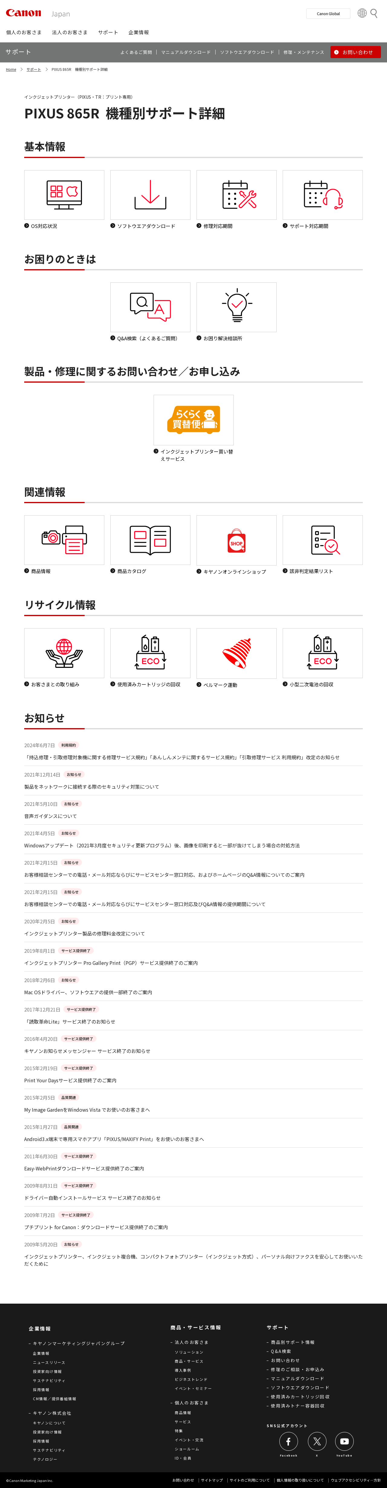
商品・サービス (189, 1361)
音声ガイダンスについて (50, 816)
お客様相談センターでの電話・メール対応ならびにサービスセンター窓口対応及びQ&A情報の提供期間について (145, 904)
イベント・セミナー (193, 1388)
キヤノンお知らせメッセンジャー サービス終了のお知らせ (87, 1050)
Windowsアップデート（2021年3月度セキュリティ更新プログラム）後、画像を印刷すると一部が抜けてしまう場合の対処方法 (162, 845)
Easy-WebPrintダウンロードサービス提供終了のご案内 (84, 1168)
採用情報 (41, 1389)
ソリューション (189, 1351)
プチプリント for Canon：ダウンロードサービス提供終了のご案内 (96, 1227)
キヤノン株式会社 (52, 1413)
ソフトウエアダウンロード (300, 1387)
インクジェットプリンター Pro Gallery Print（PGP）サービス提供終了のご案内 (111, 962)
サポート (34, 69)
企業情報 (41, 1353)
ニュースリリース (49, 1362)
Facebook (289, 1455)
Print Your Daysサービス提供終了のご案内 (70, 1080)
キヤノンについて (49, 1422)
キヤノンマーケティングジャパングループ (79, 1343)
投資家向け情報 (47, 1371)
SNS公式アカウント (287, 1425)
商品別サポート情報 (293, 1342)
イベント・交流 (189, 1439)
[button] (24, 32)
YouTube (344, 1455)
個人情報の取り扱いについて (300, 1480)
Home (11, 69)
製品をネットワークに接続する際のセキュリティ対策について (91, 786)
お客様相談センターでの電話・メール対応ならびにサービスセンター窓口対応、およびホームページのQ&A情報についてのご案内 (164, 874)
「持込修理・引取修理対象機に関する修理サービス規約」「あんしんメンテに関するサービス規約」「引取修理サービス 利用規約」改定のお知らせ (182, 757)
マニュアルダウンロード (298, 1378)
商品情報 (183, 1412)
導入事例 (183, 1370)
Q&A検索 (281, 1351)
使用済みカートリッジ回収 (300, 1397)
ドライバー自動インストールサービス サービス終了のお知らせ (92, 1197)
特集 (179, 1430)
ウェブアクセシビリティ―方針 (356, 1480)
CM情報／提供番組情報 (54, 1398)
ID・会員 (183, 1457)
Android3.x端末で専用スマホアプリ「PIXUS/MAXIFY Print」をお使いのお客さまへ (114, 1139)
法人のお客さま (192, 1342)
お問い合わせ (285, 1360)
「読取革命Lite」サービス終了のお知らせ (69, 1021)
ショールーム (187, 1448)
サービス (183, 1421)
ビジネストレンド (191, 1379)
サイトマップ (212, 1480)
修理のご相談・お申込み (298, 1369)
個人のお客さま (192, 1403)
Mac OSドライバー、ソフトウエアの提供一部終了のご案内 (88, 992)
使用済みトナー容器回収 (298, 1406)
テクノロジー (45, 1459)
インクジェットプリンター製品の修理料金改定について (84, 933)
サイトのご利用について (250, 1480)
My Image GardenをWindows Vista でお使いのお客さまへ (87, 1109)
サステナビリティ (49, 1380)
